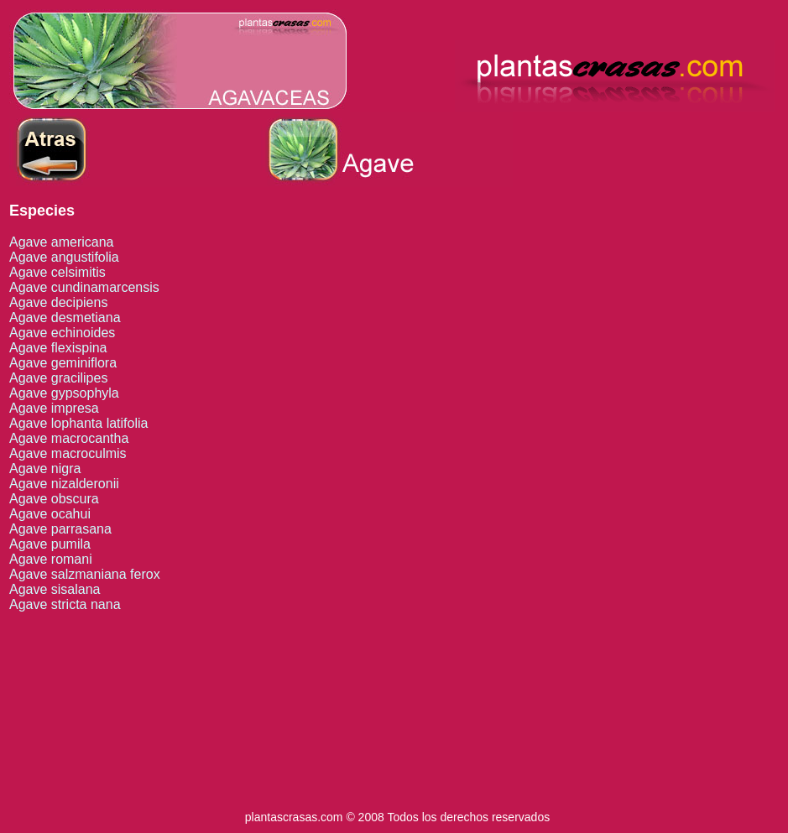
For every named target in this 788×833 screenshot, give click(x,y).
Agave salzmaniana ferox (84, 574)
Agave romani (50, 559)
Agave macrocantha (68, 438)
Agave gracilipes (58, 378)
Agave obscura (54, 499)
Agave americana (61, 242)
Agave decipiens (58, 302)
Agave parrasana (60, 529)
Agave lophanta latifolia (78, 423)
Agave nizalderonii (64, 483)
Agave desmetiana (65, 317)
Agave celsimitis (57, 272)
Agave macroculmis (68, 453)
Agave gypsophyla (64, 393)
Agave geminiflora (63, 363)
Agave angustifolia (64, 257)
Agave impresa (54, 408)
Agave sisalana (55, 589)
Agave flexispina (58, 348)
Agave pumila (50, 544)
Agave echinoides (62, 332)
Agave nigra (45, 468)
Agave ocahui (50, 514)
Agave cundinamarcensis (84, 287)
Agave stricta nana (65, 604)
